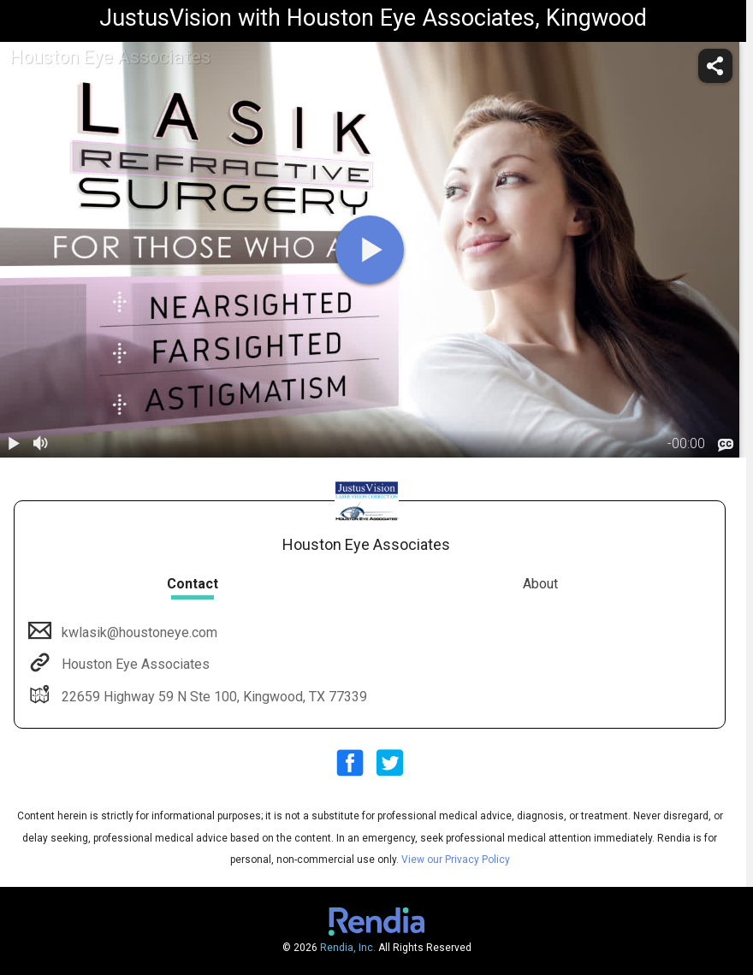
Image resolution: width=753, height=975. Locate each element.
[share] (715, 66)
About (540, 584)
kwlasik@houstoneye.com (137, 632)
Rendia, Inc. (348, 948)
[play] (369, 250)
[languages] (725, 444)
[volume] (41, 444)
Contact (192, 584)
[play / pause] (13, 444)
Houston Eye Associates (134, 664)
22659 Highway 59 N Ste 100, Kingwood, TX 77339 (212, 696)
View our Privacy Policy (455, 860)
